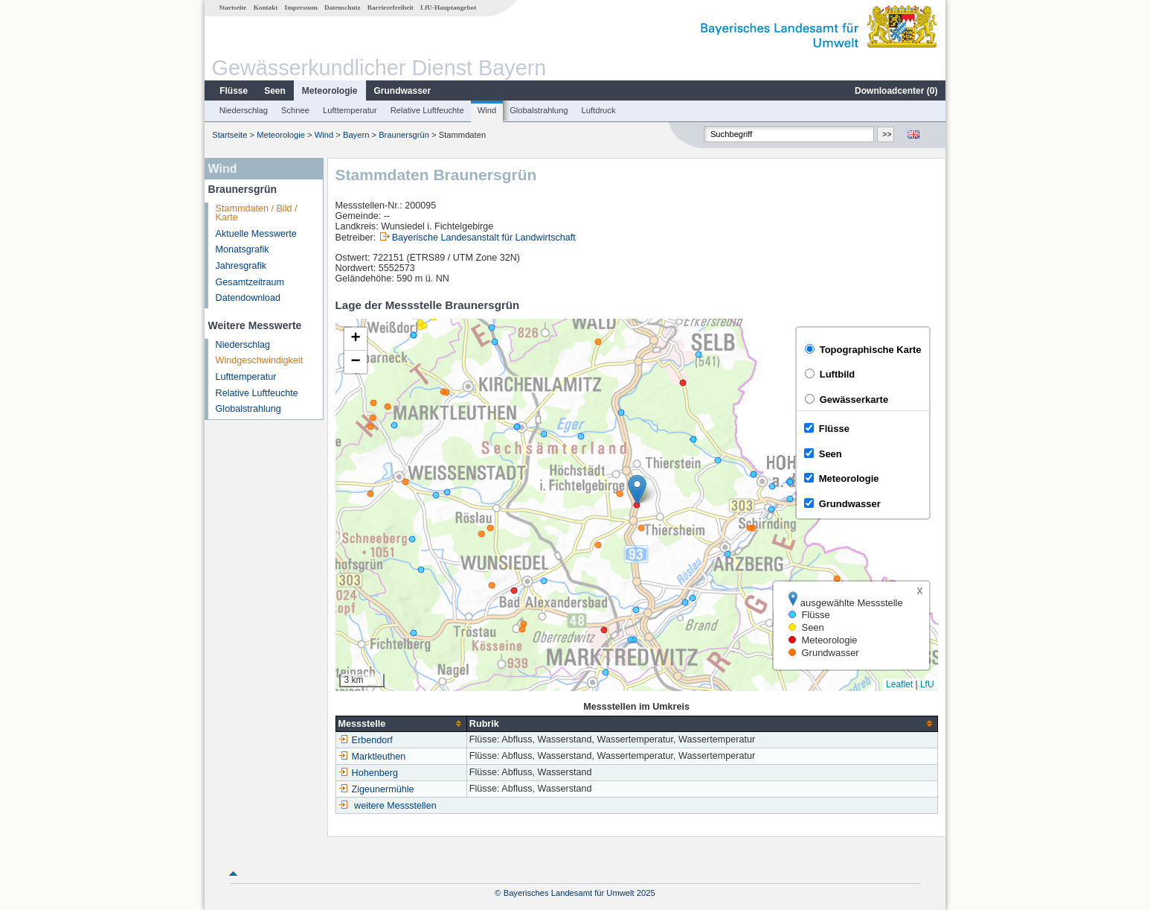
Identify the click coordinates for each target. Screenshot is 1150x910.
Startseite (232, 7)
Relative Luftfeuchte (427, 110)
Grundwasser (402, 91)
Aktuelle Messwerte (256, 234)
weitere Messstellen (395, 806)
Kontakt (266, 7)
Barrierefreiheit (390, 7)
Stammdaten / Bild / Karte (257, 213)
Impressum (301, 7)
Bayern (356, 134)
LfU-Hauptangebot (448, 7)
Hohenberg (368, 773)
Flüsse (233, 91)
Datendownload (248, 298)
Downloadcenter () (896, 91)
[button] (637, 489)
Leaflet (899, 684)
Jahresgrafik (241, 266)
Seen (275, 91)
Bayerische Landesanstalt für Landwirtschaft (484, 237)
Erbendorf (365, 740)
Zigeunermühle (376, 789)
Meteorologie (330, 91)
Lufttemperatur (350, 110)
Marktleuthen (372, 756)
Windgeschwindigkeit (259, 360)
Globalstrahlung (539, 110)
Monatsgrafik (242, 249)
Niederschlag (243, 110)
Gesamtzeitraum (250, 282)
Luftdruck (599, 110)
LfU (927, 684)
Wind (487, 110)
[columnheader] (400, 723)
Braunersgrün (404, 134)
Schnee (295, 110)
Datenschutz (342, 7)
